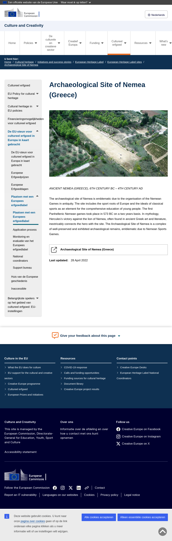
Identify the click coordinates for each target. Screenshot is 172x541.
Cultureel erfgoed (17, 389)
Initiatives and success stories (54, 61)
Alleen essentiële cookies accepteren (142, 517)
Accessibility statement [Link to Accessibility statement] (20, 452)
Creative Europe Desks (133, 367)
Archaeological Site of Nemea (21, 64)
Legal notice (132, 495)
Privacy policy (109, 495)
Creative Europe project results (81, 389)
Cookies (89, 495)
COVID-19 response (75, 367)
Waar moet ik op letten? (76, 2)
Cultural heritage (24, 61)
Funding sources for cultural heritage (85, 378)
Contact (100, 487)
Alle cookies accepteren (98, 517)
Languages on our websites (60, 495)
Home (12, 43)
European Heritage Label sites (124, 61)
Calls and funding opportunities (81, 372)
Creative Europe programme (24, 383)
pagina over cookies (33, 521)
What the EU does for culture (24, 367)
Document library (73, 383)
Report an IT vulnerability (20, 495)
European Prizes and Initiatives (25, 394)
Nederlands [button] (156, 15)
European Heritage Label (89, 61)
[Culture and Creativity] (24, 13)
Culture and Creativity (20, 422)
